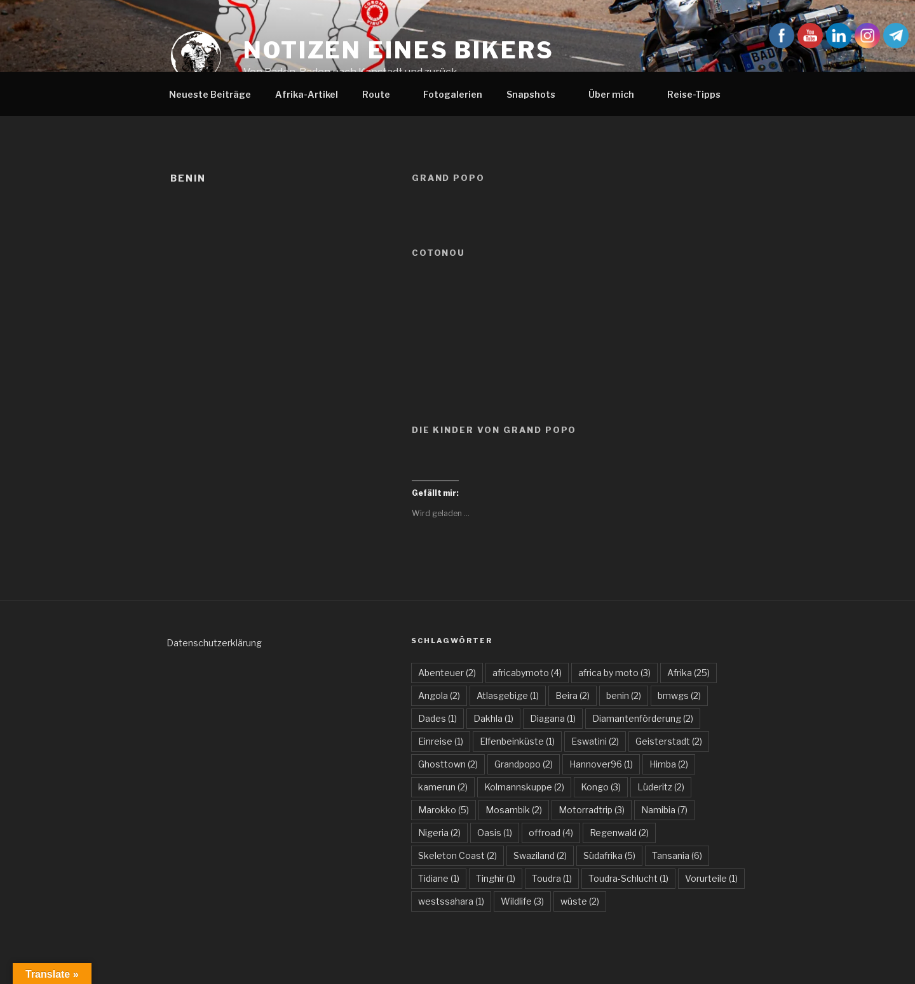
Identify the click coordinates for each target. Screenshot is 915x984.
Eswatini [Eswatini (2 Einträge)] (595, 741)
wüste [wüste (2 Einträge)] (579, 901)
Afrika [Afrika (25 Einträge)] (688, 672)
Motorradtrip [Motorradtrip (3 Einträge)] (592, 809)
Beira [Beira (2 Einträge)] (572, 695)
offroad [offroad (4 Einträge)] (551, 832)
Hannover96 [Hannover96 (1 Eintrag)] (601, 764)
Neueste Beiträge (210, 94)
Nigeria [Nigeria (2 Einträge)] (439, 832)
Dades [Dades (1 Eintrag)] (437, 718)
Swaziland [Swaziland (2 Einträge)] (540, 855)
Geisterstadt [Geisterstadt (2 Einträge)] (668, 741)
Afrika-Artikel (306, 94)
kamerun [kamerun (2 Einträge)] (443, 786)
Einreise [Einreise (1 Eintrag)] (440, 741)
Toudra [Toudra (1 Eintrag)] (552, 878)
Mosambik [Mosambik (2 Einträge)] (513, 809)
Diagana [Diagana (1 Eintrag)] (553, 718)
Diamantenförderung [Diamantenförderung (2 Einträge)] (642, 718)
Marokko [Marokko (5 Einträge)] (443, 809)
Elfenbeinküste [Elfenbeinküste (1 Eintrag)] (517, 741)
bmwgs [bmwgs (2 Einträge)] (679, 695)
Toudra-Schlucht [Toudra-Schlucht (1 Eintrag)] (628, 878)
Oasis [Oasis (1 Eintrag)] (494, 832)
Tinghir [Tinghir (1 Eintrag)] (495, 878)
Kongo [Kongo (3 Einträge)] (601, 786)
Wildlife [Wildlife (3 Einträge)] (522, 901)
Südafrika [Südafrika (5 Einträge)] (609, 855)
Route (382, 94)
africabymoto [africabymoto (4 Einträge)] (527, 672)
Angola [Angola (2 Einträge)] (439, 695)
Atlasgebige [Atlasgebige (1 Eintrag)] (508, 695)
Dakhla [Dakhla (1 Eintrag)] (493, 718)
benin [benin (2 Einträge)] (623, 695)
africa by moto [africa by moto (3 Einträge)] (614, 672)
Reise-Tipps (700, 94)
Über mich (617, 94)
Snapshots (536, 94)
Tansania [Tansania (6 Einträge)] (677, 855)
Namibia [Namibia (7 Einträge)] (664, 809)
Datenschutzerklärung (214, 642)
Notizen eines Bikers (398, 50)
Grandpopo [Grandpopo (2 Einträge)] (523, 764)
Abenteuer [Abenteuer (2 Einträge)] (447, 672)
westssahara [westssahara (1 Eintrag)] (451, 901)
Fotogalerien (452, 94)
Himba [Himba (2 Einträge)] (668, 764)
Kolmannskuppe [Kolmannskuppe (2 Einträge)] (524, 786)
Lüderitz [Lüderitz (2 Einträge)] (660, 786)
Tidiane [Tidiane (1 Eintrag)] (438, 878)
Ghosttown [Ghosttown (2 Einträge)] (448, 764)
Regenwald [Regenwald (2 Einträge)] (619, 832)
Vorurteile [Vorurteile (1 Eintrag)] (711, 878)
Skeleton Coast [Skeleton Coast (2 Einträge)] (457, 855)
